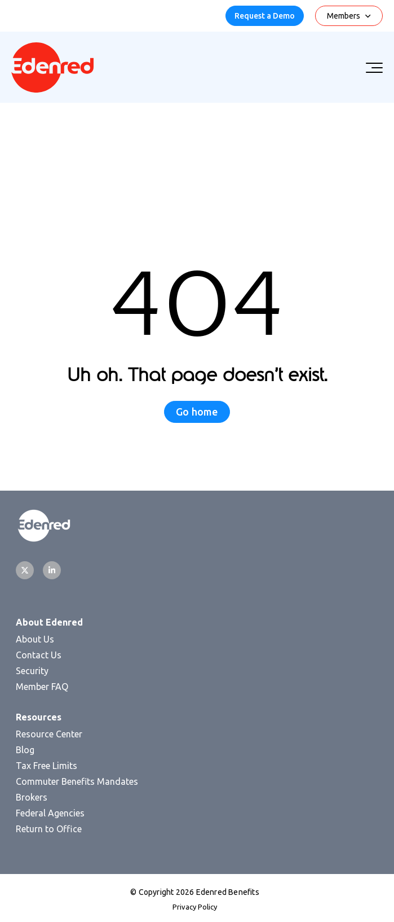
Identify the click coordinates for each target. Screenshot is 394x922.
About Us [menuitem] (35, 639)
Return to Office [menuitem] (49, 829)
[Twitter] (25, 570)
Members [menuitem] (343, 15)
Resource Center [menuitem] (49, 734)
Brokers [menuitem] (31, 797)
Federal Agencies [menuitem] (50, 813)
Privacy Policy (194, 907)
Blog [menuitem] (25, 750)
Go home (197, 411)
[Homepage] (52, 89)
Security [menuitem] (32, 671)
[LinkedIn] (52, 570)
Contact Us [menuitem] (38, 655)
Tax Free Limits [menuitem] (46, 766)
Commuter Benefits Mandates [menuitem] (77, 781)
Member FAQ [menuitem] (42, 686)
